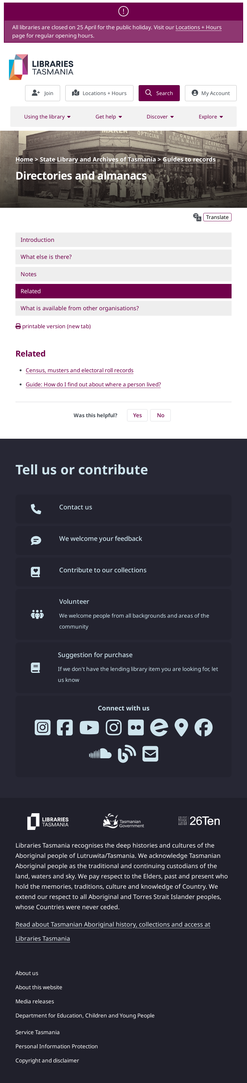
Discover (157, 116)
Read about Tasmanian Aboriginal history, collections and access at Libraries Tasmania (112, 931)
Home (24, 159)
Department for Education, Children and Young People (85, 1015)
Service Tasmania (37, 1032)
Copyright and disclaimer (47, 1060)
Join (42, 93)
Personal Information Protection (56, 1046)
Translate (217, 217)
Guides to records (189, 159)
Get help (106, 116)
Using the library (44, 116)
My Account (211, 93)
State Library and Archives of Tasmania (98, 159)
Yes (137, 415)
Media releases (34, 1001)
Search (159, 93)
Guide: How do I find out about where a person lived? (93, 384)
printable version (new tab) (53, 326)
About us (26, 973)
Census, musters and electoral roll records (79, 370)
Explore (208, 116)
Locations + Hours (199, 27)
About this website (38, 987)
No (160, 415)
